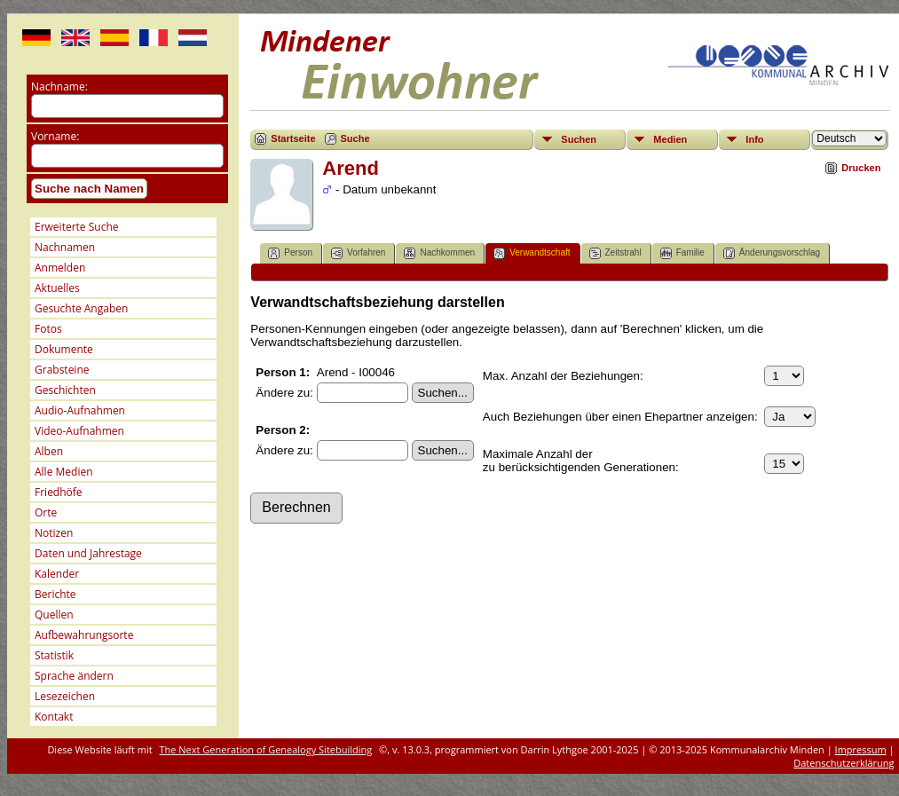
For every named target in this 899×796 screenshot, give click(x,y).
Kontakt (54, 716)
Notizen (54, 532)
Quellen (54, 614)
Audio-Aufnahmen (80, 410)
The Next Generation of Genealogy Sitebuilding (266, 749)
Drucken (860, 167)
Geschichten (65, 390)
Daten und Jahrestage (88, 553)
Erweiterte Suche (76, 226)
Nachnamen (65, 247)
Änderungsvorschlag (771, 253)
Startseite (293, 138)
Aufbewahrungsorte (84, 634)
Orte (46, 512)
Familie (682, 253)
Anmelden (60, 267)
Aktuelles (57, 288)
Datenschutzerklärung (843, 762)
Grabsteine (62, 369)
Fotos (48, 328)
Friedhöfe (59, 492)
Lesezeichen (65, 696)
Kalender (57, 573)
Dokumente (64, 349)
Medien (670, 139)
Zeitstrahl (615, 253)
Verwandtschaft (531, 253)
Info (754, 139)
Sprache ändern (74, 675)
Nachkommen (439, 253)
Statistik (54, 655)
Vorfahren (358, 253)
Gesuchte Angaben (81, 308)
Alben (49, 451)
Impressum (861, 749)
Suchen (578, 139)
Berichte (55, 594)
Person (290, 253)
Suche (355, 138)
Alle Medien (64, 471)
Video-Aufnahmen (79, 430)
